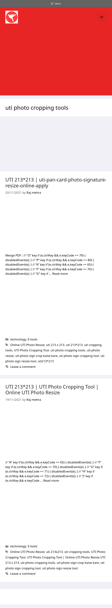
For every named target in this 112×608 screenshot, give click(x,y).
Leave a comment (22, 367)
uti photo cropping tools (68, 350)
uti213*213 (46, 361)
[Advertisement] (56, 62)
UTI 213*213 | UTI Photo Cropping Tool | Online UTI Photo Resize (52, 389)
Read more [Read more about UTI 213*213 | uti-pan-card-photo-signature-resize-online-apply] (60, 274)
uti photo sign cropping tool (79, 356)
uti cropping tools (77, 552)
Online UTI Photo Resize (27, 345)
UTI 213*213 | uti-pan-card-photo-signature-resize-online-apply (55, 182)
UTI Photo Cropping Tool (31, 350)
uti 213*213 (74, 345)
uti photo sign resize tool (60, 568)
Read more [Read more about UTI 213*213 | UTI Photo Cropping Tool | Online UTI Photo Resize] (51, 480)
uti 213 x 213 (55, 345)
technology (18, 339)
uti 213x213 (54, 552)
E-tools (32, 339)
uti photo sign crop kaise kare (36, 356)
